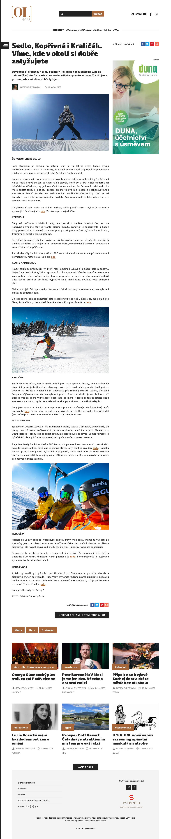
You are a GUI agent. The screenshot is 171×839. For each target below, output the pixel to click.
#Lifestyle (85, 30)
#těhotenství (123, 727)
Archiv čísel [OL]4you (28, 806)
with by (85, 828)
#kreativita (21, 727)
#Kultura (97, 30)
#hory (18, 629)
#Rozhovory (72, 30)
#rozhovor (71, 666)
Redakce (22, 788)
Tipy (64, 753)
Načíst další (85, 767)
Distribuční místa (26, 782)
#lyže (31, 629)
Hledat (97, 14)
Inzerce (21, 794)
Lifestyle (16, 692)
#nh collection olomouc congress (34, 666)
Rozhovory (68, 692)
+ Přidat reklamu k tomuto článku (82, 614)
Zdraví (116, 692)
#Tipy (116, 30)
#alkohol (120, 666)
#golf (68, 727)
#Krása (107, 30)
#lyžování (48, 629)
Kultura (16, 753)
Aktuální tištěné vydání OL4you (33, 800)
